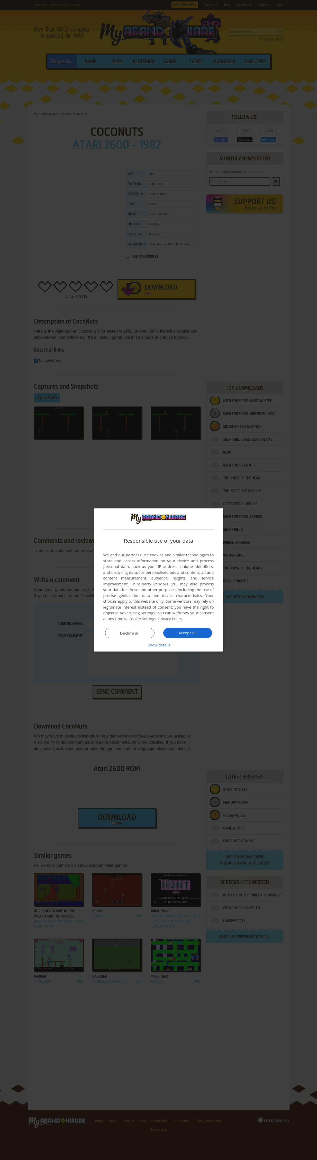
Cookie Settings (142, 618)
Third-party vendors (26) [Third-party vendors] (154, 583)
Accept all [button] (187, 632)
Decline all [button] (130, 633)
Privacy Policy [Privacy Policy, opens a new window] (170, 618)
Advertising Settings (137, 612)
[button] (158, 645)
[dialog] (158, 580)
